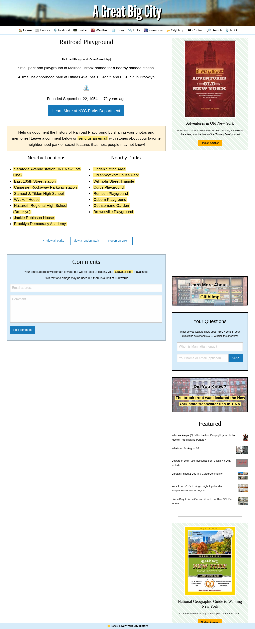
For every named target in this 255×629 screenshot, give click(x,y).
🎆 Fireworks (153, 30)
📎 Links (134, 30)
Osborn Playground (110, 199)
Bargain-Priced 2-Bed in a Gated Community (197, 473)
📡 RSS (231, 30)
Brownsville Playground (113, 212)
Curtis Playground (109, 187)
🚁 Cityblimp (175, 30)
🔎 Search (214, 30)
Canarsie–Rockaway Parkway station (45, 187)
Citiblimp (210, 296)
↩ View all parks (53, 240)
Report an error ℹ (119, 240)
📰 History (42, 30)
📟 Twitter (80, 30)
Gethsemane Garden (111, 205)
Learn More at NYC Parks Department (86, 111)
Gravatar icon (123, 271)
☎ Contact (195, 30)
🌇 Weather (99, 30)
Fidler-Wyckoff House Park (116, 175)
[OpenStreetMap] (100, 59)
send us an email (92, 138)
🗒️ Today (118, 30)
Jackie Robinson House (34, 218)
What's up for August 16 (185, 448)
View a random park (86, 240)
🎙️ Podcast (61, 30)
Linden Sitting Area (110, 169)
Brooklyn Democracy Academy (40, 224)
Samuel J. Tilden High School (39, 193)
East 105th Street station (35, 181)
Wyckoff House (26, 199)
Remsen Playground (111, 193)
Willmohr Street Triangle (114, 181)
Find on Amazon (210, 143)
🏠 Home (25, 30)
